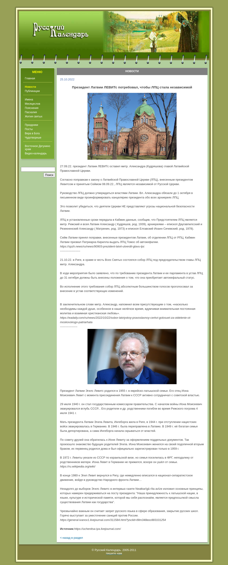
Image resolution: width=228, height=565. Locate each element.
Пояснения (32, 108)
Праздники (31, 124)
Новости (30, 86)
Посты (29, 129)
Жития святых (34, 116)
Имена (29, 99)
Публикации (32, 91)
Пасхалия (31, 112)
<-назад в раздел (71, 537)
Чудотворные (33, 137)
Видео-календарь (36, 153)
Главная (30, 78)
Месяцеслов (32, 103)
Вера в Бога (32, 133)
